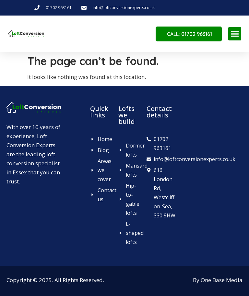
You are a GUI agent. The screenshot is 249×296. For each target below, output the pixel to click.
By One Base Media (218, 280)
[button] (235, 33)
